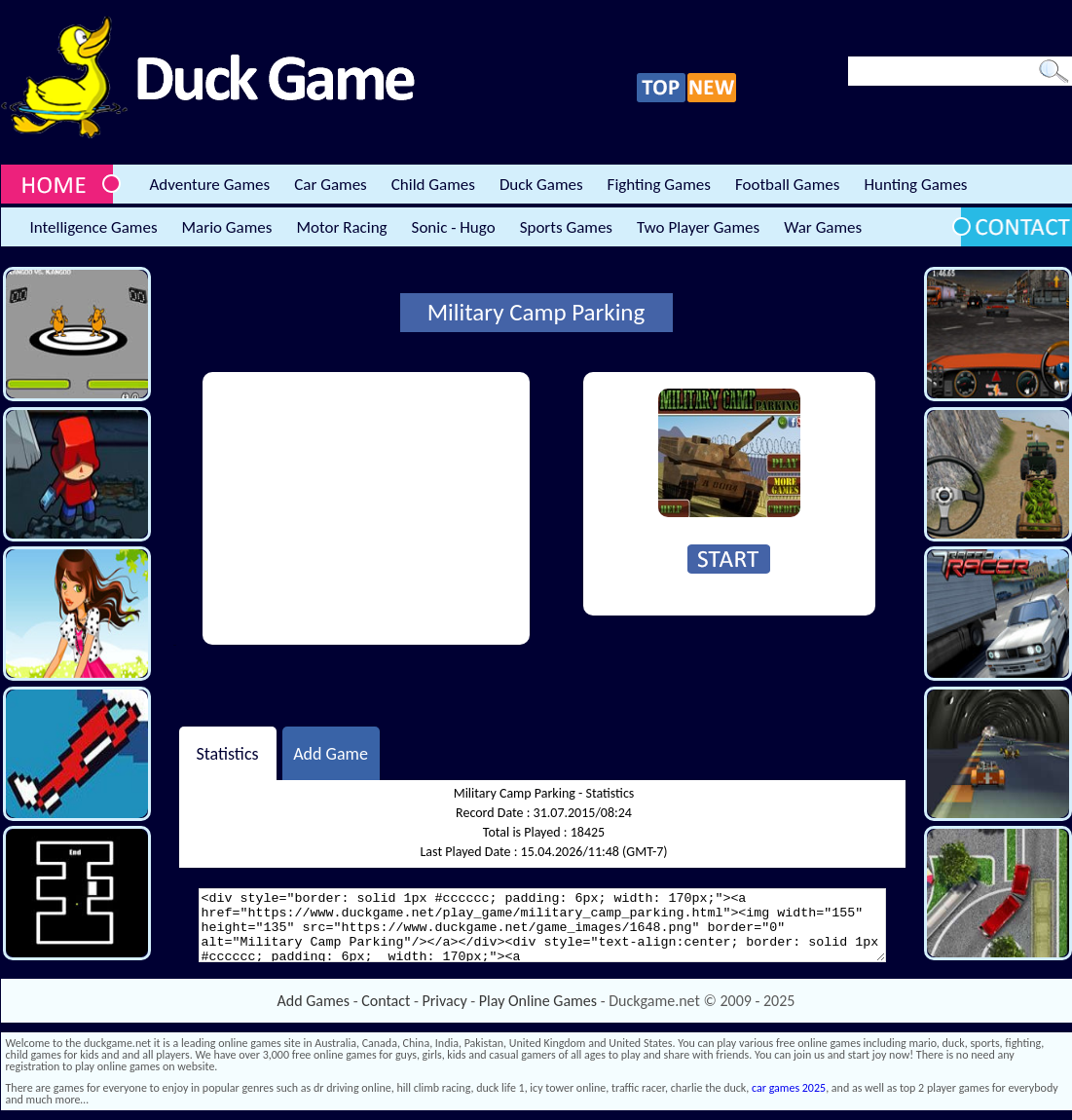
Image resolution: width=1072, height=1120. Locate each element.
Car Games (330, 184)
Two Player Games (698, 227)
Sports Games (566, 227)
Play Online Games (538, 1000)
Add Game (330, 753)
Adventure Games (210, 184)
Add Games (313, 1000)
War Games (823, 227)
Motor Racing (341, 227)
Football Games (787, 184)
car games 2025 (789, 1088)
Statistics (227, 753)
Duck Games (541, 184)
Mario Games (227, 227)
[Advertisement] (366, 508)
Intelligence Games (94, 227)
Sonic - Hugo (454, 227)
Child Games (433, 184)
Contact (385, 1000)
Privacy (445, 1000)
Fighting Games (659, 184)
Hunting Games (915, 184)
